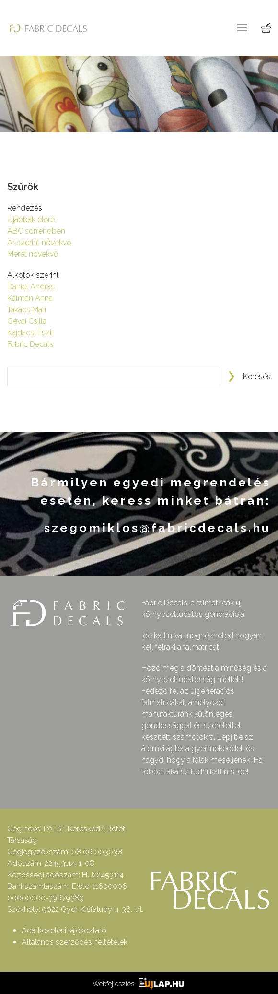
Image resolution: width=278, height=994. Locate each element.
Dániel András (31, 286)
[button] (242, 28)
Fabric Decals (30, 344)
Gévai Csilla (26, 321)
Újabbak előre (31, 219)
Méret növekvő (32, 254)
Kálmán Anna (30, 298)
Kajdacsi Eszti (30, 332)
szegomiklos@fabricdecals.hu (157, 528)
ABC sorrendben (36, 231)
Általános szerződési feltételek (74, 942)
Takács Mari (26, 309)
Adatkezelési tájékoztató (64, 930)
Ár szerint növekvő (39, 242)
